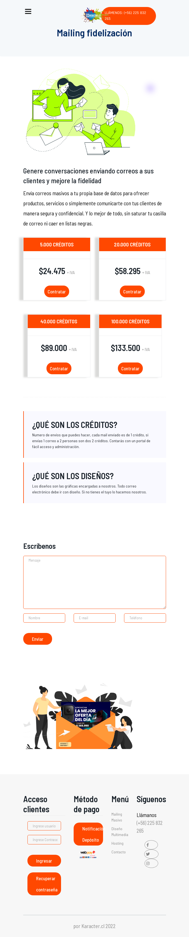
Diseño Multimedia (119, 831)
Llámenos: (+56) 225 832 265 (125, 15)
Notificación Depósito (92, 834)
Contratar (57, 291)
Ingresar (44, 860)
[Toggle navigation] (27, 10)
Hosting (117, 843)
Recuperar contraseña (46, 883)
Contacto (118, 851)
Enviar (37, 639)
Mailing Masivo (116, 817)
